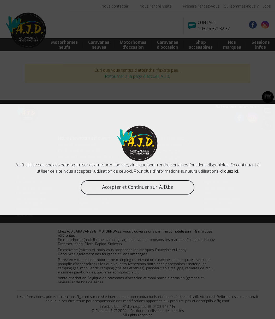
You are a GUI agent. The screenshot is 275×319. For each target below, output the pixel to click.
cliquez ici (229, 171)
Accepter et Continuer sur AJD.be (137, 187)
